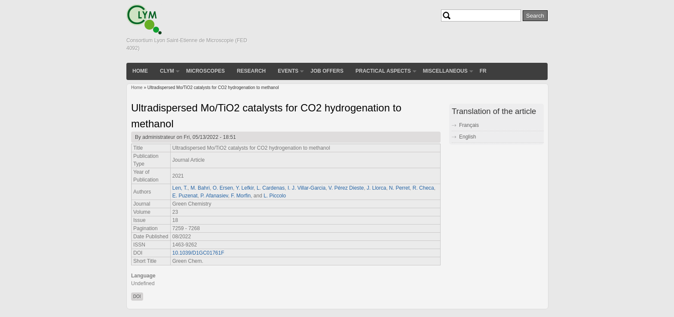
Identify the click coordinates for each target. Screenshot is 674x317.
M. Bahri (200, 188)
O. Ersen (223, 188)
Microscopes (205, 71)
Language (143, 276)
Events (288, 71)
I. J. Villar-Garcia (306, 188)
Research (251, 71)
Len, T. (180, 188)
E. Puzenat (185, 196)
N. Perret (399, 188)
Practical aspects (383, 71)
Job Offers (326, 71)
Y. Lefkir (245, 188)
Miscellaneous (445, 71)
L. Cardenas (271, 188)
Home (140, 71)
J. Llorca (376, 188)
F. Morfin (241, 196)
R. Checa (423, 188)
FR (483, 71)
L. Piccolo (274, 196)
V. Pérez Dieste (346, 188)
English (467, 137)
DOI (137, 296)
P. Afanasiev (214, 196)
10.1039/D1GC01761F (198, 253)
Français (469, 125)
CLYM (167, 71)
